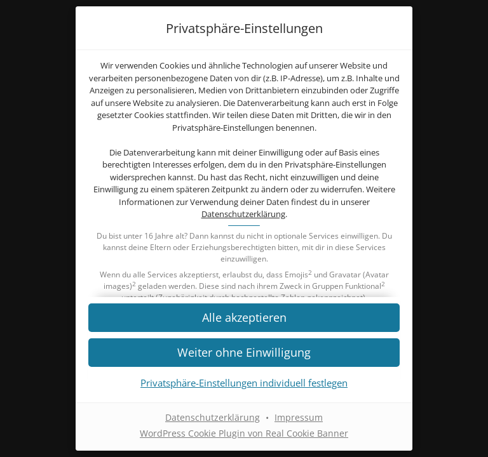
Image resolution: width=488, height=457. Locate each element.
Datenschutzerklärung (243, 214)
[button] (244, 352)
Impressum (298, 417)
